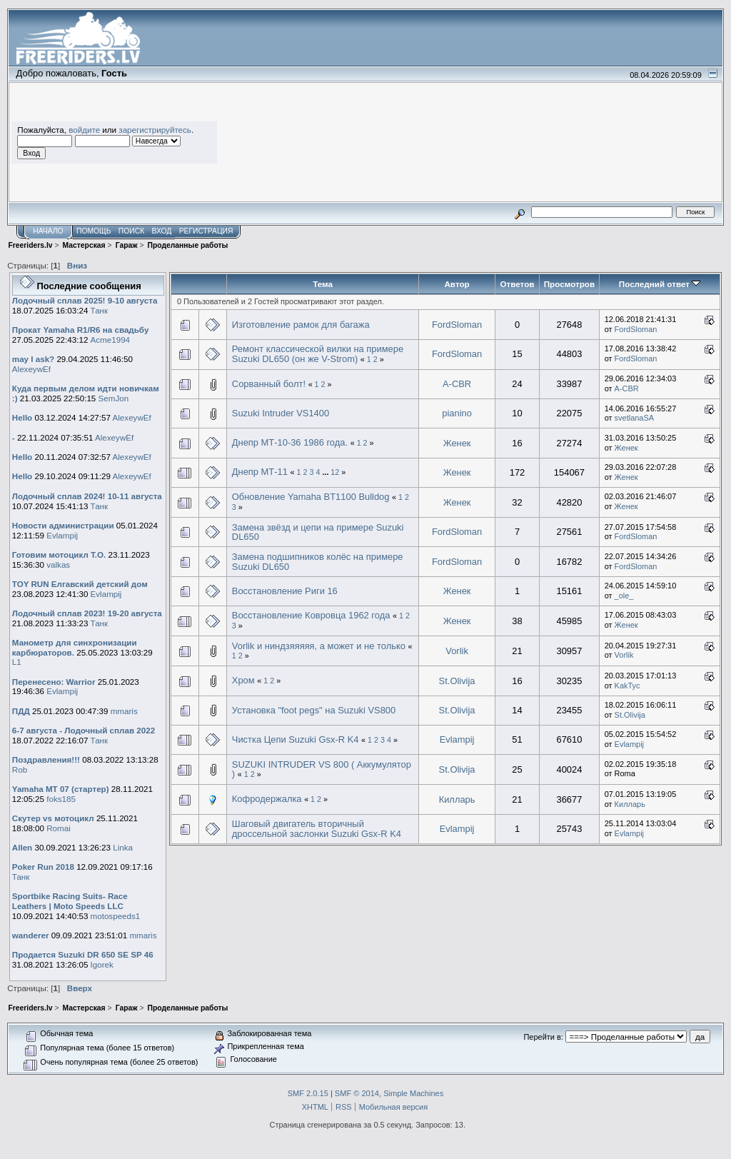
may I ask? (33, 358)
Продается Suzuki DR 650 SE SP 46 (82, 954)
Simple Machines (413, 1093)
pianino (457, 413)
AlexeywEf (31, 368)
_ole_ (624, 595)
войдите (84, 129)
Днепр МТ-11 (260, 471)
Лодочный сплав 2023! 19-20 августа (87, 613)
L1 (16, 661)
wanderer (30, 935)
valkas (58, 564)
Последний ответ (659, 284)
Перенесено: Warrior (54, 681)
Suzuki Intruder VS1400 (280, 413)
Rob (19, 769)
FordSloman (457, 324)
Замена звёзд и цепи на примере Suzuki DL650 (318, 532)
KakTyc (627, 685)
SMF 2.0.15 (308, 1093)
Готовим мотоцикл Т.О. (59, 554)
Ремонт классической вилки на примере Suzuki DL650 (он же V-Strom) (317, 353)
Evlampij (62, 535)
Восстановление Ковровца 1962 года (311, 615)
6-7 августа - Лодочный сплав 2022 (83, 730)
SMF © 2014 (357, 1093)
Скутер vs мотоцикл (54, 818)
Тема (323, 284)
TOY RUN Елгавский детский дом (80, 583)
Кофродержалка (267, 798)
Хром (244, 680)
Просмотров (569, 284)
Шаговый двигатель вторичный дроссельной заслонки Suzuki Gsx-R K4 (316, 828)
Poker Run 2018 (43, 866)
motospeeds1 (116, 915)
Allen (22, 847)
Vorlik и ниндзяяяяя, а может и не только (320, 646)
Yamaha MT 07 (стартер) (60, 788)
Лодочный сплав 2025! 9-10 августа (85, 300)
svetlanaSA (635, 417)
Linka (123, 847)
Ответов (517, 284)
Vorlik (456, 651)
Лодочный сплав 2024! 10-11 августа (87, 496)
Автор (456, 284)
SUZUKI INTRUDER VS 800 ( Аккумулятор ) (321, 769)
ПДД (21, 711)
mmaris (124, 711)
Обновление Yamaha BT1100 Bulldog (312, 496)
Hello (22, 417)
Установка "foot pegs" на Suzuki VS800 (313, 710)
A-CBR (457, 383)
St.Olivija (457, 681)
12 (335, 472)
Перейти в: (543, 1037)
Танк (100, 310)
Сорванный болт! (269, 383)
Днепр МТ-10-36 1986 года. (290, 442)
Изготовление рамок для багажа (301, 324)
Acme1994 (111, 339)
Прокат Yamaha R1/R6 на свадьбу (80, 329)
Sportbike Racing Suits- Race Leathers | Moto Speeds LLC (70, 900)
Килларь (457, 799)
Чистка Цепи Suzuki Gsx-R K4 (295, 739)
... (326, 472)
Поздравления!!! (46, 759)
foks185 (61, 798)
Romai (58, 828)
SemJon (114, 398)
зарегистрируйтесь (155, 129)
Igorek (102, 964)
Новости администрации (63, 525)
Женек (457, 443)
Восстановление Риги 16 (285, 591)
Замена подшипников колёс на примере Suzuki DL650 (317, 561)
